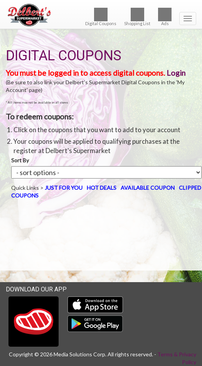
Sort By (20, 160)
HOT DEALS (101, 187)
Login (176, 72)
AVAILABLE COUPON (148, 187)
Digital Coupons (100, 17)
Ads (165, 17)
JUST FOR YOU (63, 187)
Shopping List (137, 17)
